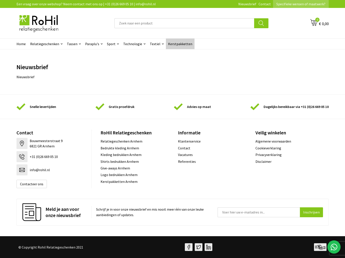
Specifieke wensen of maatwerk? (300, 4)
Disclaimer (263, 161)
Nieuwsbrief (247, 4)
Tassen (72, 44)
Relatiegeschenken (44, 44)
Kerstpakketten (180, 44)
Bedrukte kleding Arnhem (120, 148)
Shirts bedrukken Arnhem (120, 161)
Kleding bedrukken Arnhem (121, 154)
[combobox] (184, 23)
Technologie (132, 44)
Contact (265, 4)
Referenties (187, 161)
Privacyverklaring (268, 154)
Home (21, 44)
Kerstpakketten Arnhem (119, 181)
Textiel (155, 44)
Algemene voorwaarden (273, 141)
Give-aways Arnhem (115, 168)
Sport (111, 44)
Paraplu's (92, 44)
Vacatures (185, 154)
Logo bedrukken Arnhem (119, 175)
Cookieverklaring (268, 148)
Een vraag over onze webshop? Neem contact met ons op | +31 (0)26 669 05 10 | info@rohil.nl (86, 4)
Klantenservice (189, 141)
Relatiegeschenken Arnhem (121, 141)
